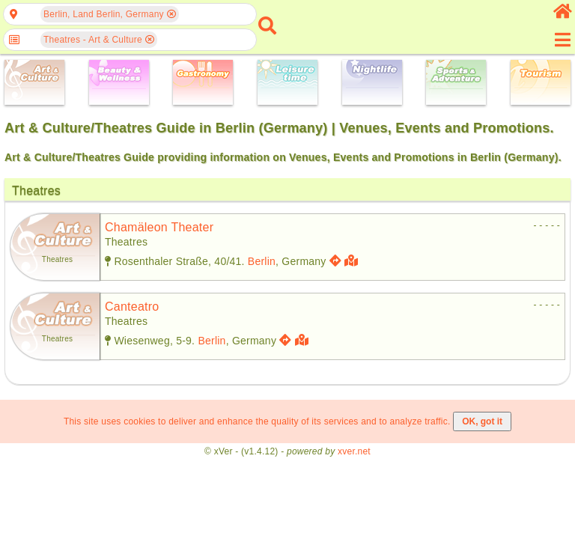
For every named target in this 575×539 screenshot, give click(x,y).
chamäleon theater (159, 227)
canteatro (132, 306)
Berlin (262, 261)
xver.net (354, 451)
